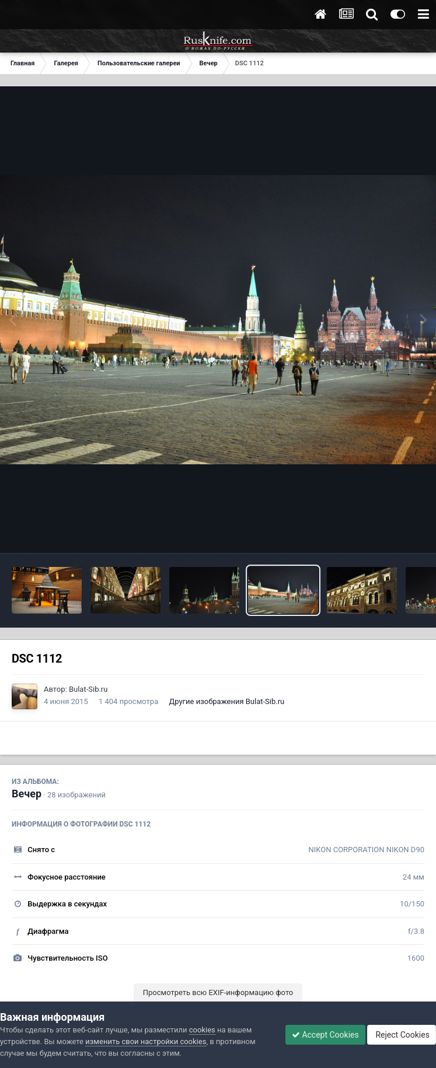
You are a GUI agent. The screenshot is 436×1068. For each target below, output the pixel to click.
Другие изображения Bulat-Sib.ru (226, 701)
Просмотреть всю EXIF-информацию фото (218, 992)
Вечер (26, 793)
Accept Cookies (325, 1034)
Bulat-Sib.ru (88, 689)
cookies (202, 1029)
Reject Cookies (402, 1034)
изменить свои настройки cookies (145, 1041)
